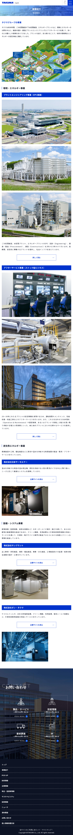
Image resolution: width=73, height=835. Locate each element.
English (17, 3)
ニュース (5, 807)
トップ (4, 764)
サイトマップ (46, 830)
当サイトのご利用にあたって (30, 830)
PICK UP (5, 775)
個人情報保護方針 (8, 823)
